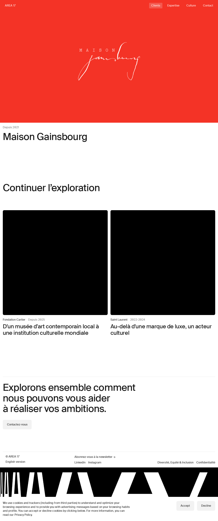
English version (15, 462)
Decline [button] (206, 506)
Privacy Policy (23, 515)
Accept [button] (185, 506)
